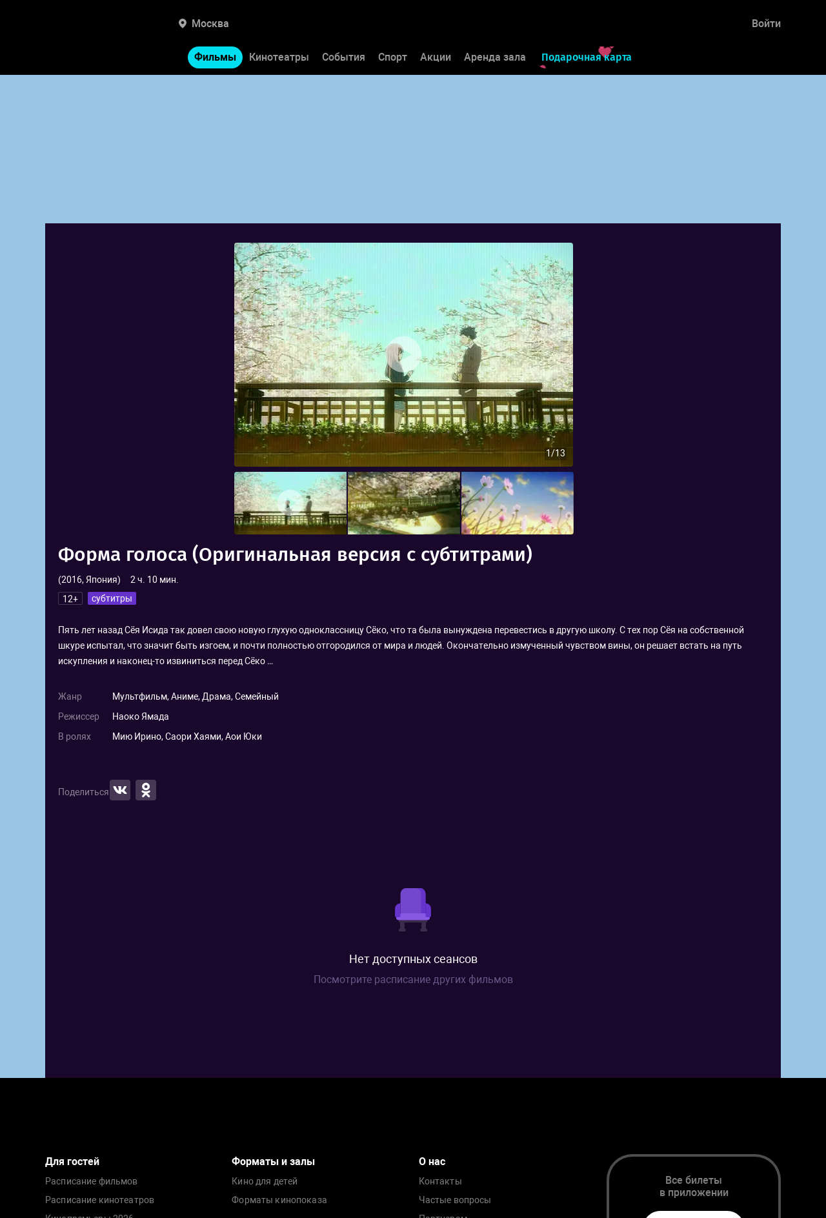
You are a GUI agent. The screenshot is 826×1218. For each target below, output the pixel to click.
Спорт (392, 57)
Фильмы (215, 57)
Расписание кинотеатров (99, 1200)
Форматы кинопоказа (279, 1200)
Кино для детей (264, 1181)
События (343, 57)
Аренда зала (495, 57)
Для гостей (72, 1161)
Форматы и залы (273, 1161)
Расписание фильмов (91, 1181)
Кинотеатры (279, 57)
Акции (435, 57)
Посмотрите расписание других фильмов (413, 979)
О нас (432, 1161)
